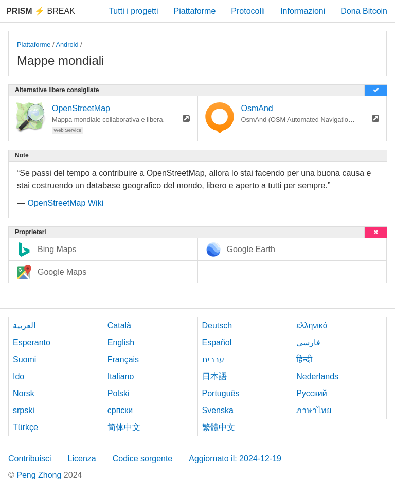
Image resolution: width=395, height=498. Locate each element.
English (120, 342)
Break (40, 11)
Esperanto (31, 342)
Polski (118, 393)
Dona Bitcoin (363, 11)
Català (119, 325)
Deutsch (217, 325)
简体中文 (123, 427)
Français (123, 359)
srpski (23, 410)
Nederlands (317, 376)
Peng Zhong (40, 475)
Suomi (24, 359)
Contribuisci (29, 458)
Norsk (23, 393)
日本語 (214, 376)
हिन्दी (304, 359)
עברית (213, 359)
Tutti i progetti (133, 11)
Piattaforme (195, 11)
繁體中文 (218, 427)
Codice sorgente (143, 458)
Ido (18, 376)
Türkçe (25, 427)
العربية (24, 325)
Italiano (120, 376)
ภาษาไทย (313, 410)
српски (120, 410)
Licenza (82, 458)
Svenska (218, 410)
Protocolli (248, 11)
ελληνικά (312, 325)
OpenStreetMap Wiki (65, 203)
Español (217, 342)
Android (67, 44)
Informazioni (302, 11)
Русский (311, 393)
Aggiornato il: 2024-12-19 (235, 458)
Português (221, 393)
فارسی (308, 342)
